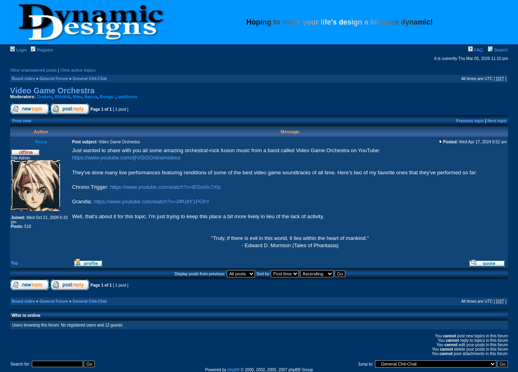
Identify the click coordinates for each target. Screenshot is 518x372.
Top (14, 263)
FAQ (475, 50)
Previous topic (470, 121)
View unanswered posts (33, 70)
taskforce (127, 96)
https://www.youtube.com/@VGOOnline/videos (126, 158)
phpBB (234, 370)
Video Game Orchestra (52, 90)
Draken (44, 96)
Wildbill (62, 96)
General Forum (53, 78)
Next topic (497, 121)
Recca (90, 96)
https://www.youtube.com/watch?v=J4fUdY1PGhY (151, 201)
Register (42, 50)
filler (77, 96)
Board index (23, 78)
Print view (21, 121)
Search (498, 50)
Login (18, 50)
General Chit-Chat (90, 78)
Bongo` (107, 96)
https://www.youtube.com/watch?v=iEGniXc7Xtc (165, 187)
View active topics (77, 70)
